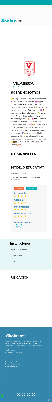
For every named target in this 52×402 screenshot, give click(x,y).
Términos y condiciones (13, 364)
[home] (11, 20)
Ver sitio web (19, 188)
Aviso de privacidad (11, 362)
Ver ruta (31, 188)
